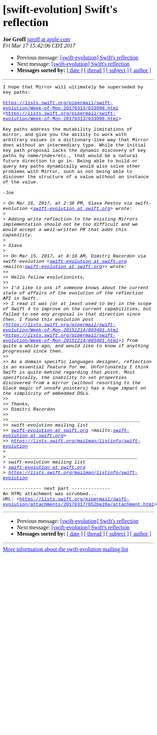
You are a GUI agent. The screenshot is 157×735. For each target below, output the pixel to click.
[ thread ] (94, 70)
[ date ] (75, 70)
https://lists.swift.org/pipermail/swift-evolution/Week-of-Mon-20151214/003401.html (61, 363)
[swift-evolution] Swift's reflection (99, 58)
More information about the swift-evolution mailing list (65, 621)
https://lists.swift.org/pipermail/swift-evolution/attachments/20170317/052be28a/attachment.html (78, 572)
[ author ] (140, 70)
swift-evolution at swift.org (71, 227)
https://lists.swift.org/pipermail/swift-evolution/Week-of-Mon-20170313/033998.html (61, 122)
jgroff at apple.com (48, 39)
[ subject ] (117, 70)
